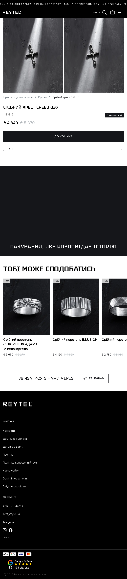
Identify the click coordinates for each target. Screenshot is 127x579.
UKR (97, 12)
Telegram (94, 378)
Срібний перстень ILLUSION (75, 340)
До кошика (63, 136)
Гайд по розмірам (14, 486)
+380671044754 (13, 506)
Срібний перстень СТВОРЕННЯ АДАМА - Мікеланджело (21, 344)
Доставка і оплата (15, 438)
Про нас (8, 454)
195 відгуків (22, 567)
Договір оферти (13, 446)
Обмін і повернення (15, 478)
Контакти (9, 430)
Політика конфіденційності (20, 462)
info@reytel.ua (11, 514)
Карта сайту (11, 470)
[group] (33, 55)
